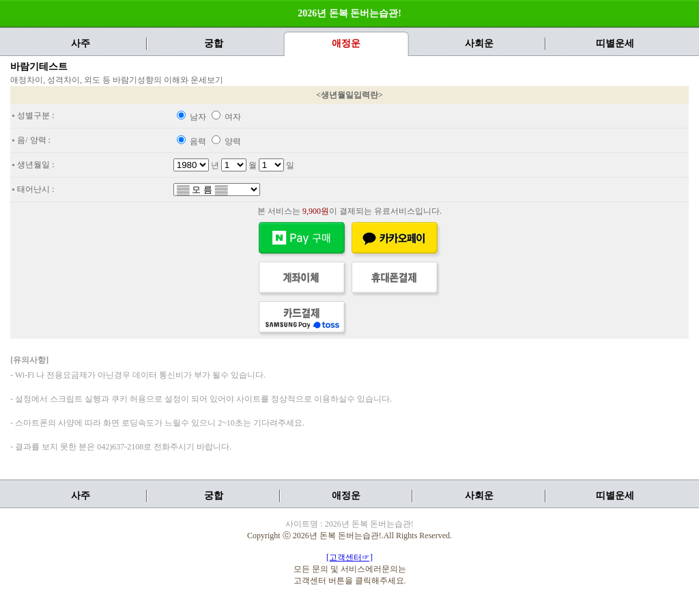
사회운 (479, 43)
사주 (80, 43)
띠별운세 (615, 43)
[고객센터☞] (349, 557)
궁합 (213, 43)
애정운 (346, 495)
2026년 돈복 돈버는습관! (349, 13)
